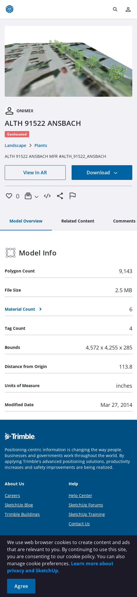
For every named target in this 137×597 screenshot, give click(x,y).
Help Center (80, 495)
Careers (12, 495)
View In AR (35, 172)
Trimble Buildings (22, 514)
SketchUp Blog (19, 505)
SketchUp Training (87, 514)
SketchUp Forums (86, 505)
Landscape (15, 145)
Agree (21, 586)
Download (102, 172)
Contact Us (79, 523)
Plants (40, 145)
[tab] (26, 221)
